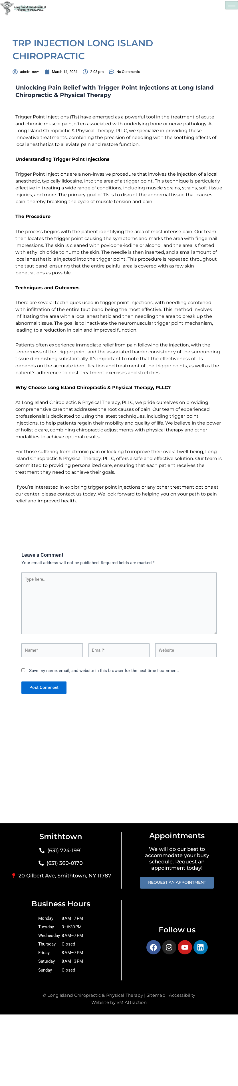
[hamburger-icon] (231, 5)
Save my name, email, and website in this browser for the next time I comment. (104, 670)
